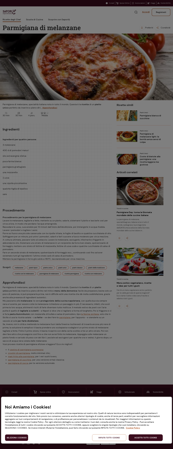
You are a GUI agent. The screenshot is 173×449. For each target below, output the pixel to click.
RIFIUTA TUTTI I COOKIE (109, 437)
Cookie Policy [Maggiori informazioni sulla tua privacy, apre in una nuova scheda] (133, 427)
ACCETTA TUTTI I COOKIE (145, 437)
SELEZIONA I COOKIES (17, 437)
